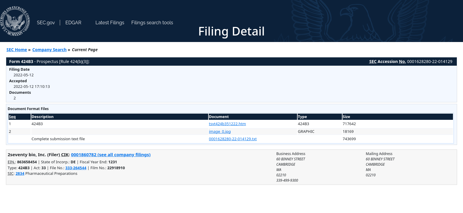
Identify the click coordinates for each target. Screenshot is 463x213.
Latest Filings (109, 22)
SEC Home (16, 49)
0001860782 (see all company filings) (110, 154)
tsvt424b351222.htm (227, 123)
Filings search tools (152, 22)
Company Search (49, 49)
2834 (20, 173)
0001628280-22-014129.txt (233, 138)
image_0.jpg (220, 131)
